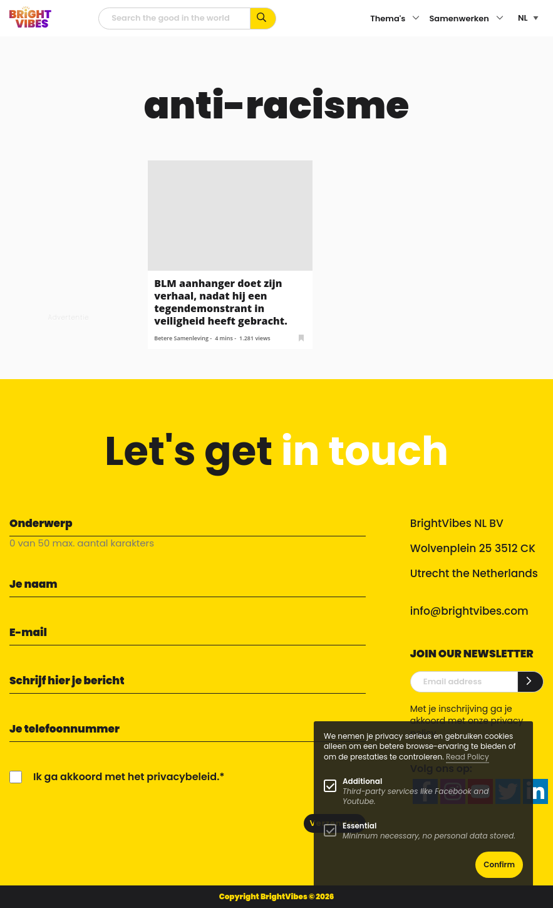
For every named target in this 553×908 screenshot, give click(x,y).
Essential (359, 825)
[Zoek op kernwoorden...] (263, 18)
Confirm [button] (499, 864)
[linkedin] (535, 791)
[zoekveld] (174, 18)
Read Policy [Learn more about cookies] (467, 756)
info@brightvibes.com (469, 610)
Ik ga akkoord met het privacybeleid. (126, 777)
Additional (362, 781)
